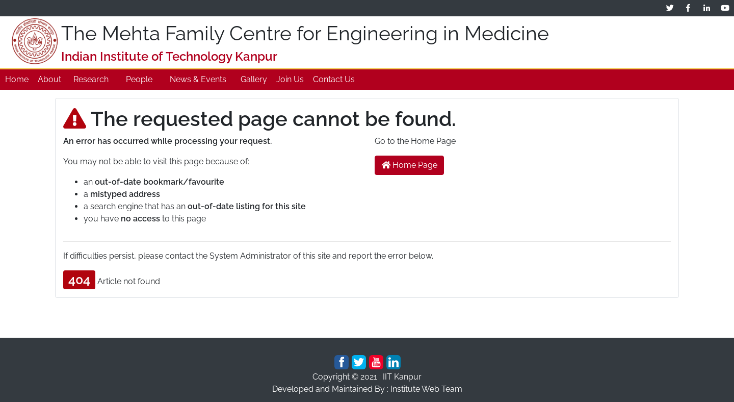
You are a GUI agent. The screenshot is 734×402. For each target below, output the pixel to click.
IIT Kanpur (402, 377)
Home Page (409, 165)
